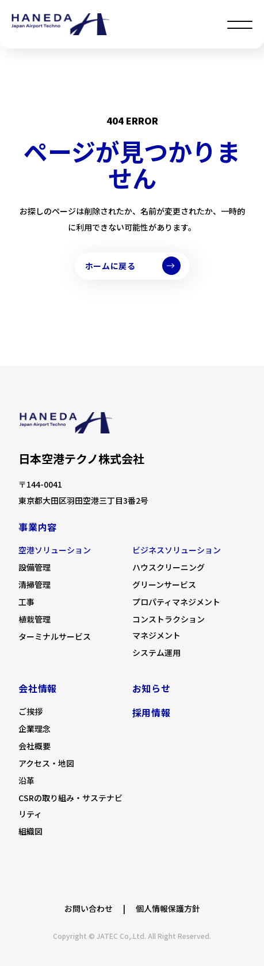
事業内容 (37, 527)
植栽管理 (34, 619)
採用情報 (151, 712)
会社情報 (37, 688)
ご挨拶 (30, 711)
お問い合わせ (88, 908)
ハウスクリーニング (168, 567)
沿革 (26, 780)
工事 (26, 601)
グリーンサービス (164, 584)
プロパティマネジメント (176, 601)
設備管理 (34, 567)
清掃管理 (34, 584)
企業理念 (34, 728)
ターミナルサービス (54, 636)
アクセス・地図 (46, 763)
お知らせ (151, 688)
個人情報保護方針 (168, 908)
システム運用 (156, 652)
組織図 (30, 831)
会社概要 (34, 746)
